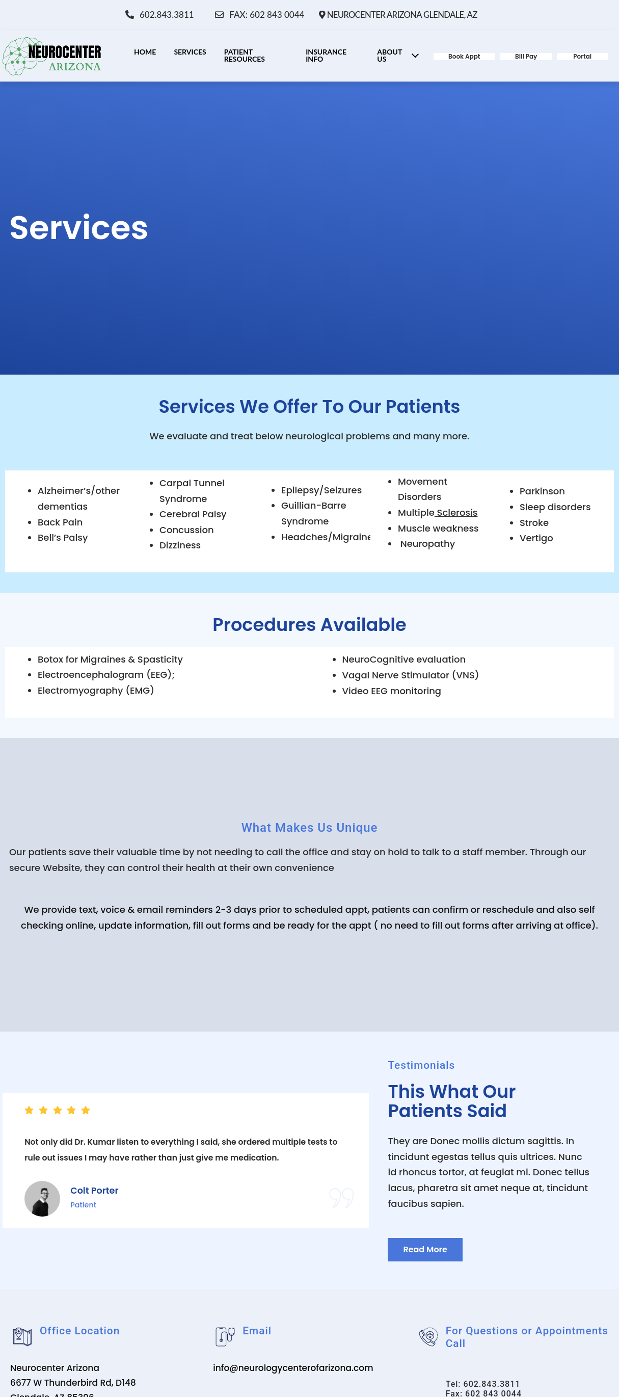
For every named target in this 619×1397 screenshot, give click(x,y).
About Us (400, 55)
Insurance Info (326, 55)
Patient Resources (244, 55)
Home (145, 51)
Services (190, 51)
